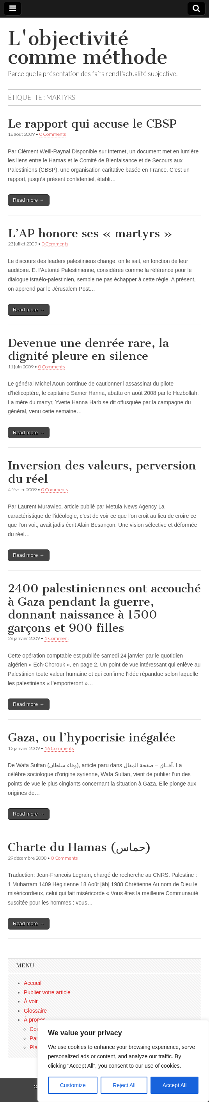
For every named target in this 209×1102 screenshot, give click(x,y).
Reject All (124, 1085)
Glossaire (35, 1011)
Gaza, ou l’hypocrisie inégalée (91, 738)
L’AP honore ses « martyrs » (90, 233)
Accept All (174, 1085)
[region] (123, 1061)
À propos (35, 1020)
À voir (31, 1001)
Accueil (32, 983)
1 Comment (56, 638)
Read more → (28, 200)
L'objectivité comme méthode (88, 48)
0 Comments (52, 134)
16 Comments (59, 748)
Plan (35, 1047)
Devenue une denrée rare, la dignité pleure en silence (88, 349)
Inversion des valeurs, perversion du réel (102, 472)
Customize (73, 1085)
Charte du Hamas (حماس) (79, 847)
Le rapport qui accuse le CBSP (92, 124)
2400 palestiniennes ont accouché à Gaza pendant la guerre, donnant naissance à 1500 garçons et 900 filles (104, 608)
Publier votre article (47, 992)
